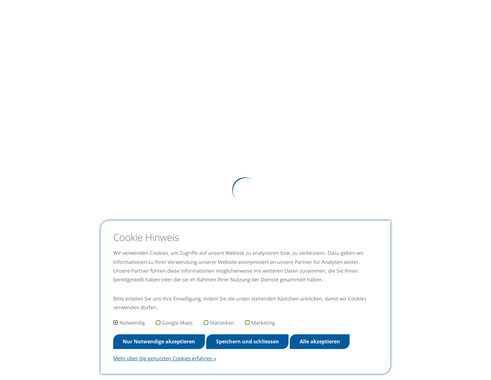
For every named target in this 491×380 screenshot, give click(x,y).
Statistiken (222, 323)
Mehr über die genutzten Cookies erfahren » (164, 358)
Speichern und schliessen (247, 341)
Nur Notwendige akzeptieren (159, 341)
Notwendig (132, 323)
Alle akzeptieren (320, 341)
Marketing (263, 323)
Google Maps (177, 323)
